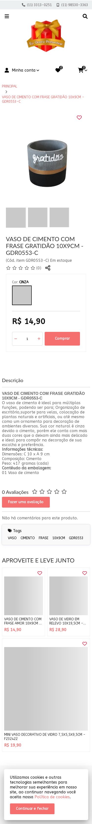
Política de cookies (52, 797)
